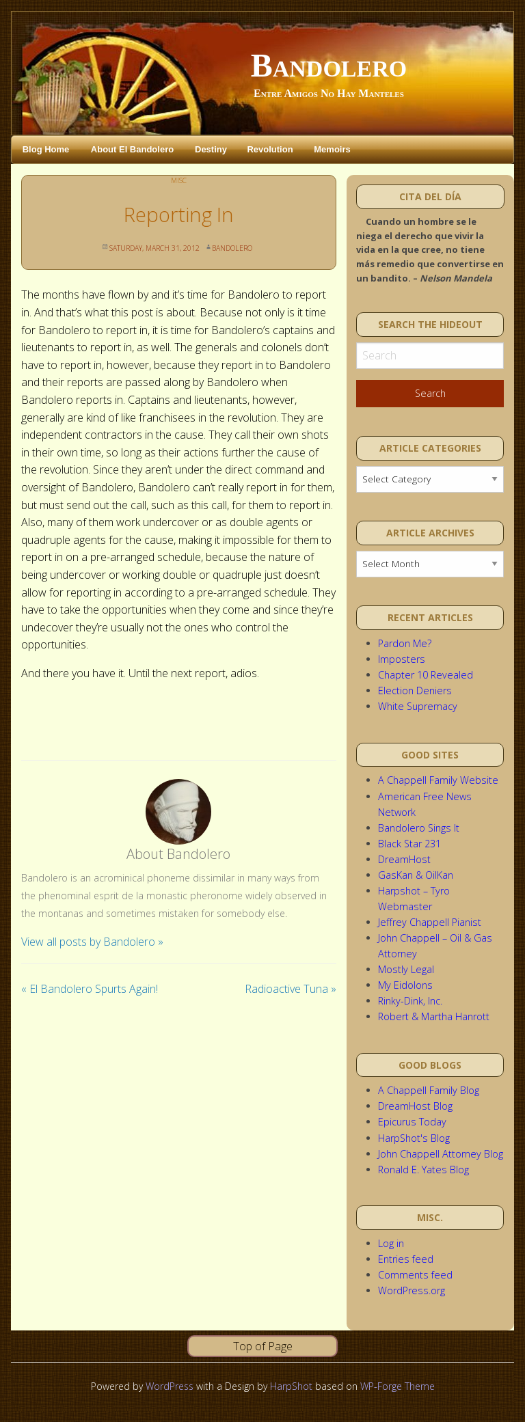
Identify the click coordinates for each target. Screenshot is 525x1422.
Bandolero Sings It (418, 827)
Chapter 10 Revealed (425, 674)
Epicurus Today (412, 1121)
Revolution (270, 149)
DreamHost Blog (415, 1105)
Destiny (211, 149)
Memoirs (332, 149)
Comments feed (415, 1274)
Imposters (401, 659)
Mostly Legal (406, 969)
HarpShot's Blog (414, 1138)
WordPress (169, 1386)
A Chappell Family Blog (428, 1090)
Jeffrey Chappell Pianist (429, 922)
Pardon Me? (404, 643)
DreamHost (404, 859)
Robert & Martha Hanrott (433, 1016)
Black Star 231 (409, 843)
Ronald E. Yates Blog (423, 1169)
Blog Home (46, 149)
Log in (391, 1243)
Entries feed (405, 1259)
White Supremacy (417, 706)
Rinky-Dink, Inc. (410, 1000)
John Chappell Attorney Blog (440, 1153)
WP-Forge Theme (397, 1386)
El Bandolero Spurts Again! (89, 988)
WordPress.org (411, 1290)
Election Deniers (415, 690)
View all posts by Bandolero (92, 941)
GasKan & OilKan (415, 875)
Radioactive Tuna (290, 988)
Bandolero (329, 65)
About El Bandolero (132, 149)
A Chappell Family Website (438, 780)
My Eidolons (405, 985)
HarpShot (291, 1386)
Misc (179, 180)
